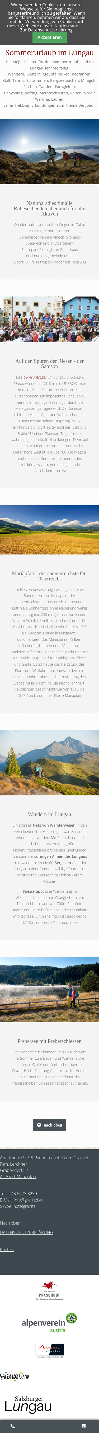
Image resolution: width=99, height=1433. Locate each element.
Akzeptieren (49, 37)
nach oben (53, 1125)
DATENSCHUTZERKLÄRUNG (26, 1232)
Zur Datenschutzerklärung (46, 30)
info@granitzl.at (28, 1200)
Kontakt (7, 1249)
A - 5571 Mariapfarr (18, 1176)
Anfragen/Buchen (84, 1426)
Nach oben (10, 1223)
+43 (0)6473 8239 (13, 1426)
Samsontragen (35, 377)
